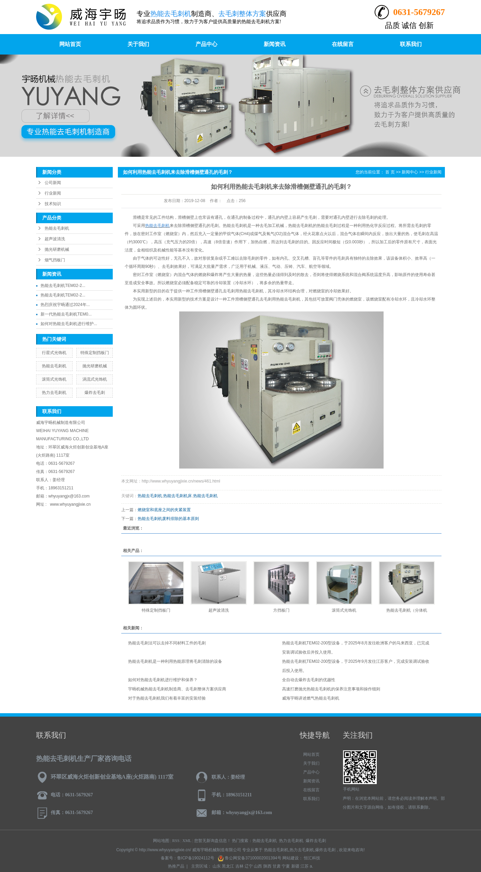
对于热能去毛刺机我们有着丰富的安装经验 (167, 698)
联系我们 (411, 44)
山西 (258, 866)
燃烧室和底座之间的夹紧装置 (164, 509)
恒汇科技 (311, 858)
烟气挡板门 (55, 260)
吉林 (239, 866)
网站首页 (70, 44)
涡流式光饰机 (94, 379)
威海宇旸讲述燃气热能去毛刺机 (310, 698)
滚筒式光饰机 (54, 379)
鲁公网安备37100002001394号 (250, 858)
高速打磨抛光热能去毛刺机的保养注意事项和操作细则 (331, 689)
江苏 (304, 866)
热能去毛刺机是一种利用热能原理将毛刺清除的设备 (175, 661)
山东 (217, 866)
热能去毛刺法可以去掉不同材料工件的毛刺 (167, 643)
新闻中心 (410, 172)
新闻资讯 (274, 44)
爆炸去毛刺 (94, 392)
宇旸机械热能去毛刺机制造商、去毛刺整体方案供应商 (177, 689)
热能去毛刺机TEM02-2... (63, 285)
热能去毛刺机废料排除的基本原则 (168, 518)
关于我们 (138, 44)
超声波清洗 (55, 238)
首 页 (389, 172)
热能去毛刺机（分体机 (406, 610)
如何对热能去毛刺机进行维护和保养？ (163, 679)
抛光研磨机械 (57, 249)
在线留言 (343, 44)
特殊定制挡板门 (94, 352)
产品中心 (206, 44)
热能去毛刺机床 (177, 495)
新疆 (295, 866)
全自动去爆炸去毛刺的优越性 (308, 679)
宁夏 (286, 866)
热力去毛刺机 (54, 392)
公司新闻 (53, 182)
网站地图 (161, 840)
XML (186, 840)
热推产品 (176, 866)
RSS (176, 840)
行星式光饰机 (54, 352)
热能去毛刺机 (57, 228)
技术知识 (53, 203)
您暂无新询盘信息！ (212, 840)
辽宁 (249, 866)
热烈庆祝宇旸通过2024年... (65, 304)
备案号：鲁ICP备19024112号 (187, 858)
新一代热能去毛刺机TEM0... (66, 314)
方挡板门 (281, 610)
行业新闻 (53, 193)
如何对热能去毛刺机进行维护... (69, 323)
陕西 (267, 866)
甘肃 (277, 866)
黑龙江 (228, 866)
